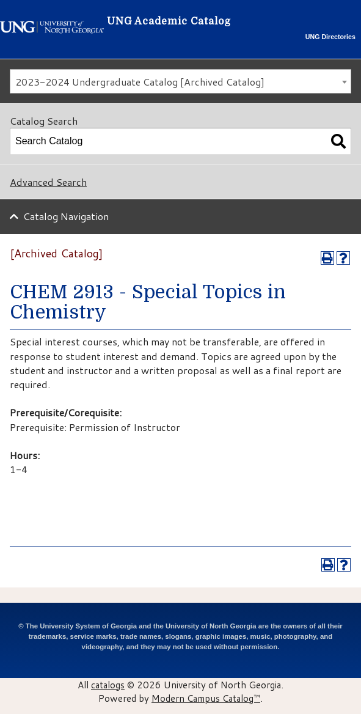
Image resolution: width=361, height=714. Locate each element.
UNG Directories (330, 36)
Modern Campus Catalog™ (205, 698)
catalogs (108, 684)
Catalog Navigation (66, 216)
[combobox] (180, 81)
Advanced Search (48, 182)
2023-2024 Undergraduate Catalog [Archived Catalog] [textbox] (139, 82)
